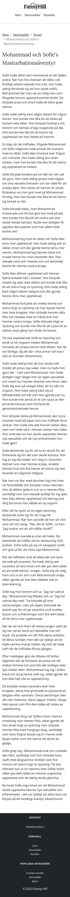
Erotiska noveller (35, 873)
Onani (37, 35)
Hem (18, 15)
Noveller (49, 15)
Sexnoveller (32, 15)
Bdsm (35, 881)
